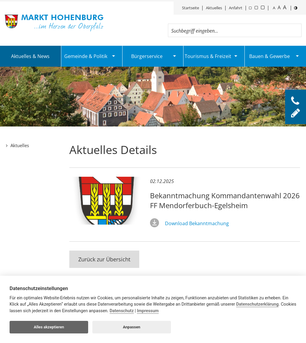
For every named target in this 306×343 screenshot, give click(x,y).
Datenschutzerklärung (257, 304)
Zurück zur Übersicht (104, 259)
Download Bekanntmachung (197, 223)
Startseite (190, 7)
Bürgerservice (147, 56)
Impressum (148, 310)
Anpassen (131, 327)
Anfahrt (235, 7)
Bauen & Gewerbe (269, 56)
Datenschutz (122, 310)
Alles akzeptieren (49, 327)
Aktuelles (214, 7)
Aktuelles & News (30, 56)
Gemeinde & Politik (85, 56)
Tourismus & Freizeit (208, 56)
